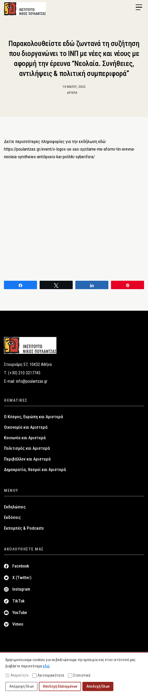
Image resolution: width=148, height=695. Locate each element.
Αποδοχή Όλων (98, 686)
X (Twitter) (21, 577)
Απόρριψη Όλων (21, 686)
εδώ (46, 666)
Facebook (20, 566)
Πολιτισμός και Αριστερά (27, 448)
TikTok (18, 601)
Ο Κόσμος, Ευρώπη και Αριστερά (33, 416)
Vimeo (17, 624)
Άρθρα (72, 92)
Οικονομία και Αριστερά (25, 427)
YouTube (19, 612)
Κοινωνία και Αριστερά (25, 437)
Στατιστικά (79, 675)
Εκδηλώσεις (15, 506)
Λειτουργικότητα (48, 675)
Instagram (21, 589)
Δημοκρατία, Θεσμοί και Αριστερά (35, 469)
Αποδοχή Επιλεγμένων (60, 686)
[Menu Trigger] (138, 7)
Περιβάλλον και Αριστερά (27, 459)
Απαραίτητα (16, 675)
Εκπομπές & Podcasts (24, 528)
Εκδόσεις (12, 517)
